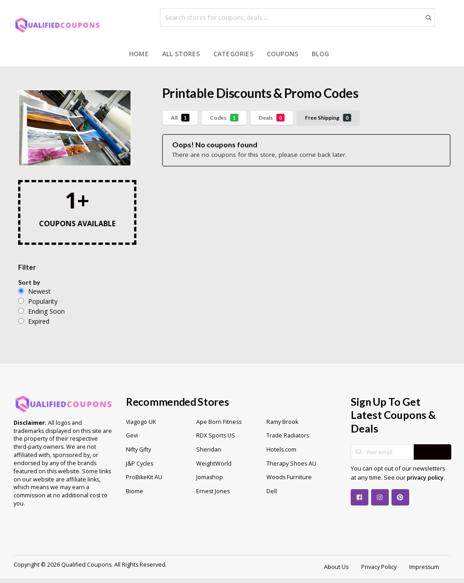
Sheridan (208, 449)
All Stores (181, 53)
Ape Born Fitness (219, 422)
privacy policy (425, 477)
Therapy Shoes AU (291, 463)
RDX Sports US (215, 435)
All (180, 117)
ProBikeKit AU (144, 477)
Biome (134, 491)
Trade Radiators (287, 435)
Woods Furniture (289, 477)
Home (139, 53)
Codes (224, 117)
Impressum (424, 567)
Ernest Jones (213, 491)
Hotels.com (281, 449)
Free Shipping (328, 117)
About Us (336, 567)
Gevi (132, 435)
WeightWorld (214, 463)
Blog (320, 53)
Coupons (282, 53)
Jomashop (209, 477)
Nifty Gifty (138, 449)
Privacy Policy (378, 567)
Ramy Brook (282, 422)
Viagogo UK (141, 422)
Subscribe (432, 452)
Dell (271, 491)
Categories (233, 53)
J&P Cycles (139, 463)
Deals (272, 117)
